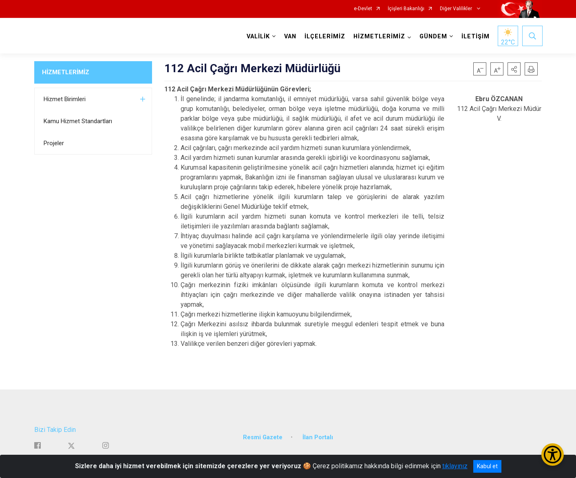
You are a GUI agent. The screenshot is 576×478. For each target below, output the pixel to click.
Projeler (54, 143)
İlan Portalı (317, 435)
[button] (514, 68)
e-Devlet (363, 8)
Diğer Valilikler (456, 8)
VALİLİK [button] (257, 36)
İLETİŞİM (475, 36)
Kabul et (487, 466)
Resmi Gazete (262, 435)
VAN (289, 36)
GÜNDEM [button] (432, 36)
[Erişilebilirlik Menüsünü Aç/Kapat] (552, 454)
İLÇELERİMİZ (324, 36)
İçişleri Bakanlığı (406, 8)
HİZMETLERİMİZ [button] (378, 36)
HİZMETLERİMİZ (65, 72)
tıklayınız (455, 466)
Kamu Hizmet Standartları (78, 121)
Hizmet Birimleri (65, 99)
